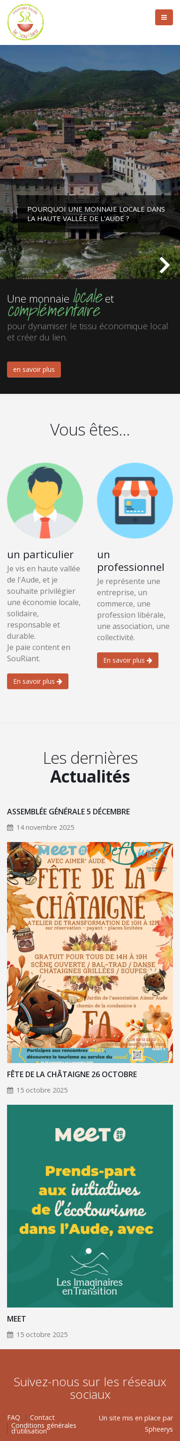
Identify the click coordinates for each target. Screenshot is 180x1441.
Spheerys (159, 1429)
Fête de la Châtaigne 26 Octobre (72, 1074)
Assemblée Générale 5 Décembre (68, 811)
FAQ (13, 1417)
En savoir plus (37, 681)
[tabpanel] (90, 162)
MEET (16, 1319)
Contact (42, 1417)
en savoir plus (34, 369)
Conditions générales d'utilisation (43, 1428)
